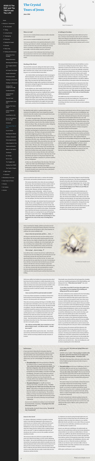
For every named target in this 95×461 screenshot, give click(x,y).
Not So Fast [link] (9, 158)
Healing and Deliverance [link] (10, 51)
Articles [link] (5, 190)
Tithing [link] (6, 30)
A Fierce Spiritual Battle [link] (10, 111)
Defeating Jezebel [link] (10, 76)
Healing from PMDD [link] (11, 165)
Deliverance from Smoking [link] (10, 55)
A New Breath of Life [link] (11, 143)
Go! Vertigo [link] (9, 155)
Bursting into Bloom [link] (11, 133)
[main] (36, 9)
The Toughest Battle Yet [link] (11, 66)
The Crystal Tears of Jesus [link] (11, 126)
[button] (93, 2)
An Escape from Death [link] (11, 70)
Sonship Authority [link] (10, 90)
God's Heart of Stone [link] (8, 180)
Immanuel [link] (8, 123)
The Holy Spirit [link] (8, 26)
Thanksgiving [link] (7, 36)
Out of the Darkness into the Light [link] (11, 118)
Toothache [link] (8, 152)
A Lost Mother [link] (9, 130)
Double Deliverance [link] (11, 73)
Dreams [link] (5, 184)
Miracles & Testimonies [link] (9, 23)
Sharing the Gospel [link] (9, 42)
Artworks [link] (6, 45)
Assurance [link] (6, 174)
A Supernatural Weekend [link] (9, 94)
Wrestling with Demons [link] (12, 62)
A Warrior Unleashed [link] (11, 137)
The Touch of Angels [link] (11, 168)
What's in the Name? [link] (11, 149)
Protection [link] (7, 39)
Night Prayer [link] (7, 171)
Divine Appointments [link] (11, 140)
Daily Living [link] (7, 48)
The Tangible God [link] (10, 162)
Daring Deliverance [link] (10, 59)
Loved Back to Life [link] (10, 115)
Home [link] (4, 20)
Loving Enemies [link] (8, 33)
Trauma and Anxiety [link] (11, 146)
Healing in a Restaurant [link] (12, 83)
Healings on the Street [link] (11, 79)
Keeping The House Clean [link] (11, 106)
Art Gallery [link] (5, 187)
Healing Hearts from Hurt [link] (11, 102)
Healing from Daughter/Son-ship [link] (10, 86)
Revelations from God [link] (8, 177)
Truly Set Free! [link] (9, 98)
